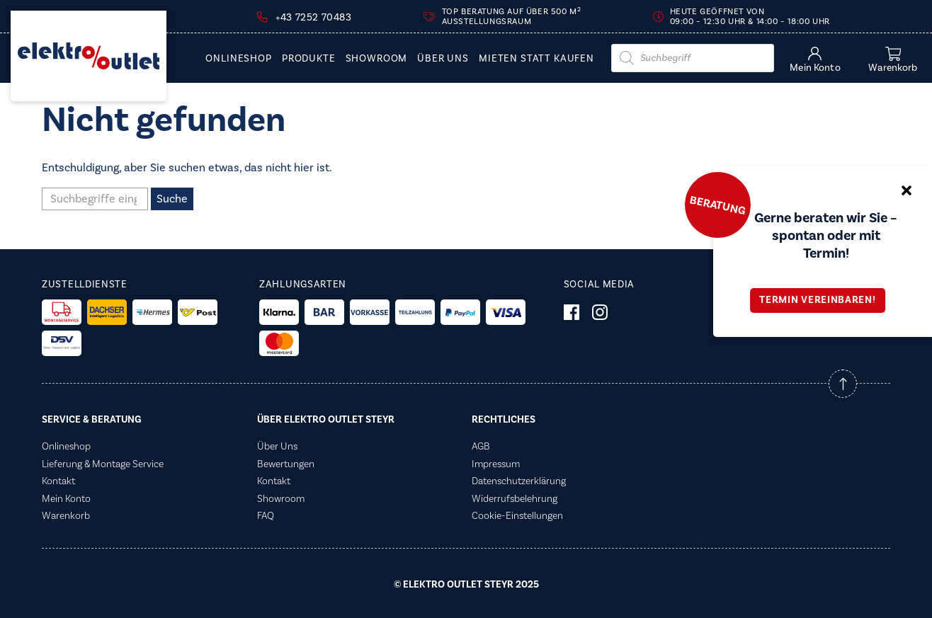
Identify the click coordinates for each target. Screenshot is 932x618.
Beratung (717, 204)
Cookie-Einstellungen (517, 516)
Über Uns (443, 59)
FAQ (265, 516)
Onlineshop (238, 59)
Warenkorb (66, 516)
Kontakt (58, 481)
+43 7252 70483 (313, 17)
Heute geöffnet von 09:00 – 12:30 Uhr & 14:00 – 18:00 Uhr (750, 16)
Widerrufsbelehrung (514, 499)
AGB (481, 446)
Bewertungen (285, 464)
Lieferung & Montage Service (103, 464)
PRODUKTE (309, 59)
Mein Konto (66, 499)
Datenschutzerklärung (519, 481)
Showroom (377, 59)
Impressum (496, 464)
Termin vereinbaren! (822, 300)
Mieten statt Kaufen (536, 59)
